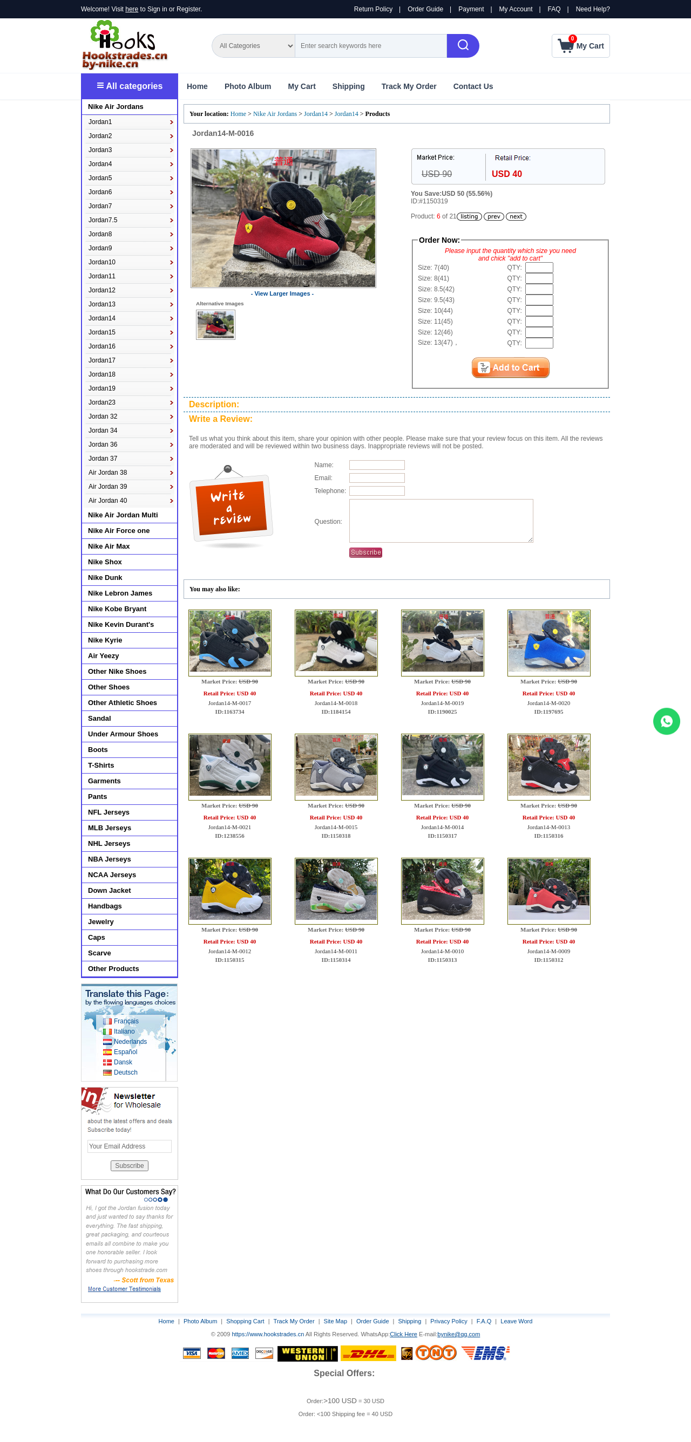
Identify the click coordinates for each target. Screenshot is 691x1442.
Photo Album (248, 86)
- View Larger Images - (282, 293)
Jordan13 (102, 304)
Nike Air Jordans (276, 114)
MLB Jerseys (109, 828)
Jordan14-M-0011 (336, 959)
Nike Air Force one (119, 531)
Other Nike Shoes (117, 671)
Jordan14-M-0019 (442, 711)
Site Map (335, 1321)
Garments (104, 781)
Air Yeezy (103, 656)
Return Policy (373, 9)
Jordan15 (102, 332)
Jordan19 (102, 388)
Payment (471, 9)
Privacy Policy (448, 1321)
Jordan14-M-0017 (229, 711)
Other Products (113, 969)
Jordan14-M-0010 (442, 959)
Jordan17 (102, 360)
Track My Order (409, 86)
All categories (130, 86)
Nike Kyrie (105, 640)
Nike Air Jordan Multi (123, 515)
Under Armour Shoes (123, 734)
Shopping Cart (245, 1321)
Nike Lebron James (120, 593)
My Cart (301, 86)
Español (125, 1052)
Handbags (105, 906)
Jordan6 (100, 192)
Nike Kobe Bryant (117, 609)
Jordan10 (102, 262)
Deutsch (126, 1072)
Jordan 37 (103, 458)
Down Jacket (109, 890)
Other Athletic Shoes (122, 703)
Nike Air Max (109, 546)
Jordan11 (102, 276)
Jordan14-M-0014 (442, 835)
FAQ (554, 9)
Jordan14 (316, 114)
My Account (516, 9)
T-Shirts (101, 765)
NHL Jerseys (109, 843)
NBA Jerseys (109, 859)
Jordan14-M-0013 (548, 835)
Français (126, 1021)
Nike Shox (105, 562)
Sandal (99, 718)
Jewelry (101, 922)
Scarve (99, 953)
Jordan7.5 (103, 220)
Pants (97, 796)
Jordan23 (102, 402)
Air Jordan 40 (108, 500)
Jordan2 (100, 136)
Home (197, 86)
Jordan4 (100, 164)
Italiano (124, 1031)
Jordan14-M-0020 (548, 711)
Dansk (123, 1062)
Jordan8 (100, 234)
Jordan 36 (103, 444)
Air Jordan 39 (108, 486)
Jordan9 (100, 248)
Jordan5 (100, 178)
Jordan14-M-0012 (229, 959)
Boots (98, 750)
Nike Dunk (105, 577)
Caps (96, 937)
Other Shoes (109, 687)
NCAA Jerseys (112, 875)
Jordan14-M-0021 (229, 835)
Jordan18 (102, 374)
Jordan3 (100, 150)
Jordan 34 (103, 430)
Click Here (403, 1334)
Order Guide (425, 9)
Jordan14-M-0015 (336, 835)
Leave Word (516, 1321)
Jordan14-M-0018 (336, 711)
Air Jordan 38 (108, 472)
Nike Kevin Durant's (121, 624)
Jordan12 (102, 290)
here (131, 9)
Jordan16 (102, 346)
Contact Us (473, 86)
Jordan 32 (103, 416)
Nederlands (130, 1041)
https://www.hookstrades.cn (268, 1334)
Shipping (349, 86)
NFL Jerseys (109, 812)
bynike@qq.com (458, 1334)
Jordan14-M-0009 (548, 959)
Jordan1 (100, 122)
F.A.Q (484, 1321)
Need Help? (593, 9)
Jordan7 (100, 206)
